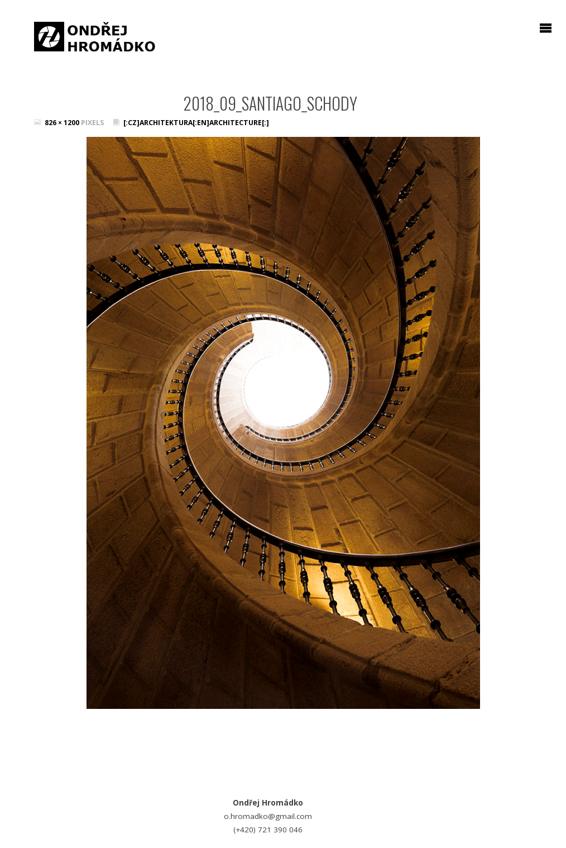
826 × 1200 (63, 122)
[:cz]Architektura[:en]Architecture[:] (196, 122)
